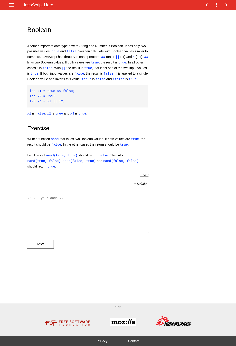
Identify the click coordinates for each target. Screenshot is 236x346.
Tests (40, 246)
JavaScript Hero (38, 4)
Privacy (102, 341)
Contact (133, 341)
